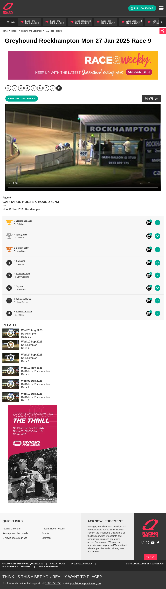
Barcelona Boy (23, 274)
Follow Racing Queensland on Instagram (142, 542)
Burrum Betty (22, 248)
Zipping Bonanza (24, 221)
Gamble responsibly (48, 566)
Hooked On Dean (24, 312)
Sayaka (19, 286)
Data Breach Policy (81, 564)
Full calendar (142, 8)
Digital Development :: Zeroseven (145, 564)
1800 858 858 (53, 583)
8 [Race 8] (52, 88)
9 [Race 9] (59, 88)
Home (8, 8)
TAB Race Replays (53, 31)
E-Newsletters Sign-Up (14, 537)
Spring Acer (21, 234)
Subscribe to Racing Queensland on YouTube (152, 542)
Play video (8, 333)
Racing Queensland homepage (150, 528)
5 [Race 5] (33, 88)
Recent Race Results (53, 528)
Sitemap (46, 537)
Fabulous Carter (23, 299)
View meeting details (21, 98)
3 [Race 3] (21, 88)
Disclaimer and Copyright (16, 566)
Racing (14, 31)
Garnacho (20, 261)
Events (45, 533)
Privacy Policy (57, 564)
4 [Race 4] (27, 88)
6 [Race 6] (40, 88)
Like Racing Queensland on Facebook (158, 542)
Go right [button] (161, 22)
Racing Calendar (11, 528)
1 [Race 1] (8, 88)
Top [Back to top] (150, 557)
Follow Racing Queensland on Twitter (147, 542)
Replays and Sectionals (31, 31)
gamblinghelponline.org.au (85, 583)
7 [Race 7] (46, 88)
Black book (148, 222)
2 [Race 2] (14, 88)
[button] (29, 22)
